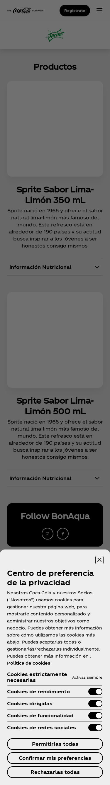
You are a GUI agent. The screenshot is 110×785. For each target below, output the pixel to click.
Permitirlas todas (55, 744)
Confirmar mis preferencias (55, 758)
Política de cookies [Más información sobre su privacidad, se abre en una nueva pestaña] (28, 663)
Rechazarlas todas (55, 772)
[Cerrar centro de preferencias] (99, 560)
